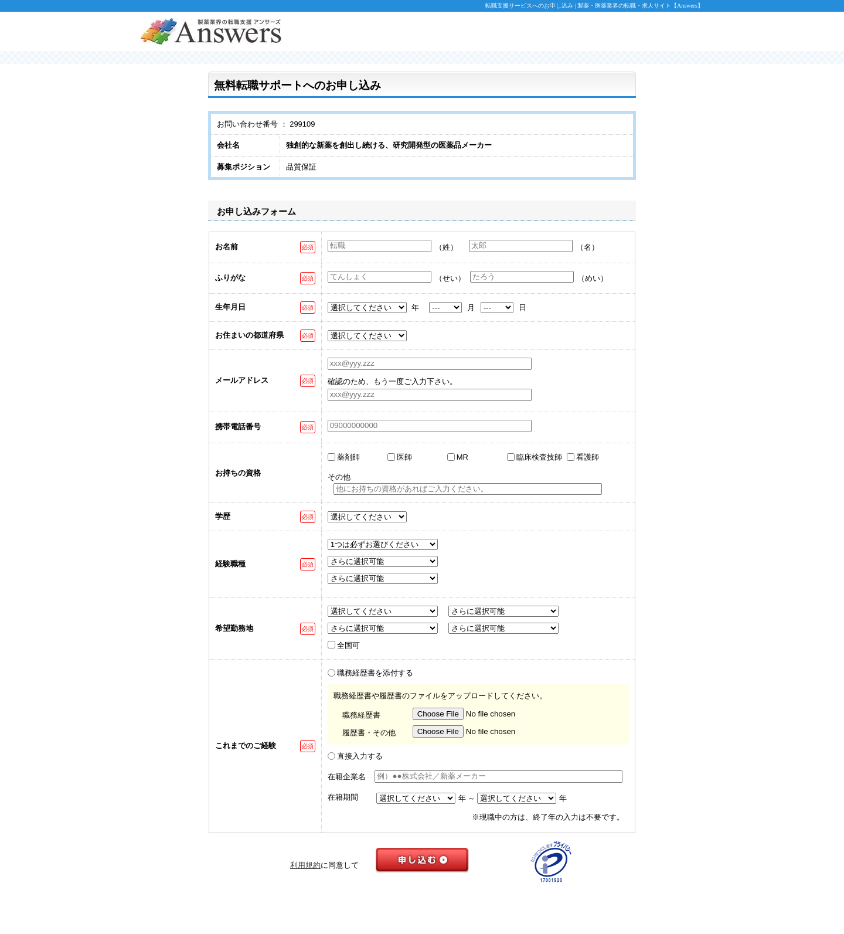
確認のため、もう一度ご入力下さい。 (392, 381)
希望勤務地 (234, 628)
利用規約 (305, 865)
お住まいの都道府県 (249, 335)
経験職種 (230, 563)
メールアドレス (241, 380)
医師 (404, 457)
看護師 (587, 457)
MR (462, 457)
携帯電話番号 (238, 426)
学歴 (222, 516)
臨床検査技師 (539, 457)
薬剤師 (348, 457)
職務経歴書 (361, 715)
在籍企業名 (347, 776)
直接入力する (360, 756)
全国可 (348, 645)
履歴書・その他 (369, 732)
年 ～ (467, 798)
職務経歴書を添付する (375, 672)
